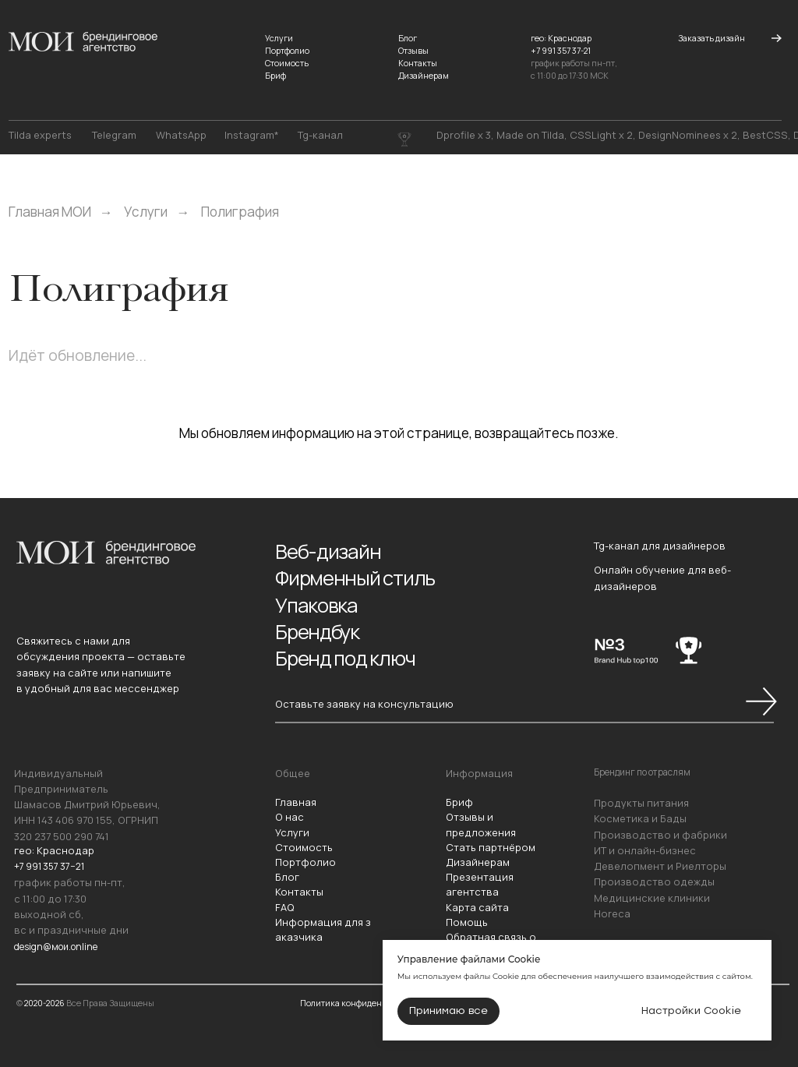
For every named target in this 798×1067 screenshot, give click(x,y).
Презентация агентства (480, 884)
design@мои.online (61, 945)
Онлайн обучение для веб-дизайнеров (662, 577)
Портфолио (287, 50)
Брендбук (320, 628)
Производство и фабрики (660, 835)
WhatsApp (181, 135)
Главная (295, 802)
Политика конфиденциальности (365, 1003)
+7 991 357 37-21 (561, 50)
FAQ (285, 907)
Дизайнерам (423, 75)
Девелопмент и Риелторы (660, 866)
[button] (711, 38)
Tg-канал (320, 135)
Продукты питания (641, 803)
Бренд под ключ (350, 654)
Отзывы (413, 50)
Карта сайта (477, 907)
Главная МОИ (50, 212)
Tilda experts (40, 135)
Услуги (279, 38)
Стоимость (287, 63)
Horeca (612, 913)
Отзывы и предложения (481, 824)
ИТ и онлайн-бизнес (645, 850)
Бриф (275, 75)
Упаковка (319, 603)
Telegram (114, 135)
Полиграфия (240, 212)
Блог (407, 38)
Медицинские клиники (652, 898)
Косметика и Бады (640, 818)
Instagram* (251, 135)
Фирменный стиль (361, 576)
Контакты (417, 63)
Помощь (467, 922)
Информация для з (323, 922)
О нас (289, 817)
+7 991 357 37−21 (52, 866)
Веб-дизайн (331, 551)
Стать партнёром (490, 847)
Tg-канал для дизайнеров (660, 546)
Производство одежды (654, 881)
